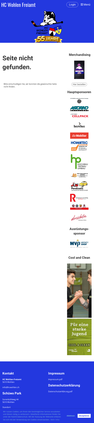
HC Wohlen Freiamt (18, 4)
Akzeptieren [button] (84, 416)
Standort (6, 407)
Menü (85, 4)
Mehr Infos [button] (55, 419)
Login (72, 4)
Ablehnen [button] (71, 416)
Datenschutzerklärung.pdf (60, 391)
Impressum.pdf (55, 379)
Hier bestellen (79, 84)
